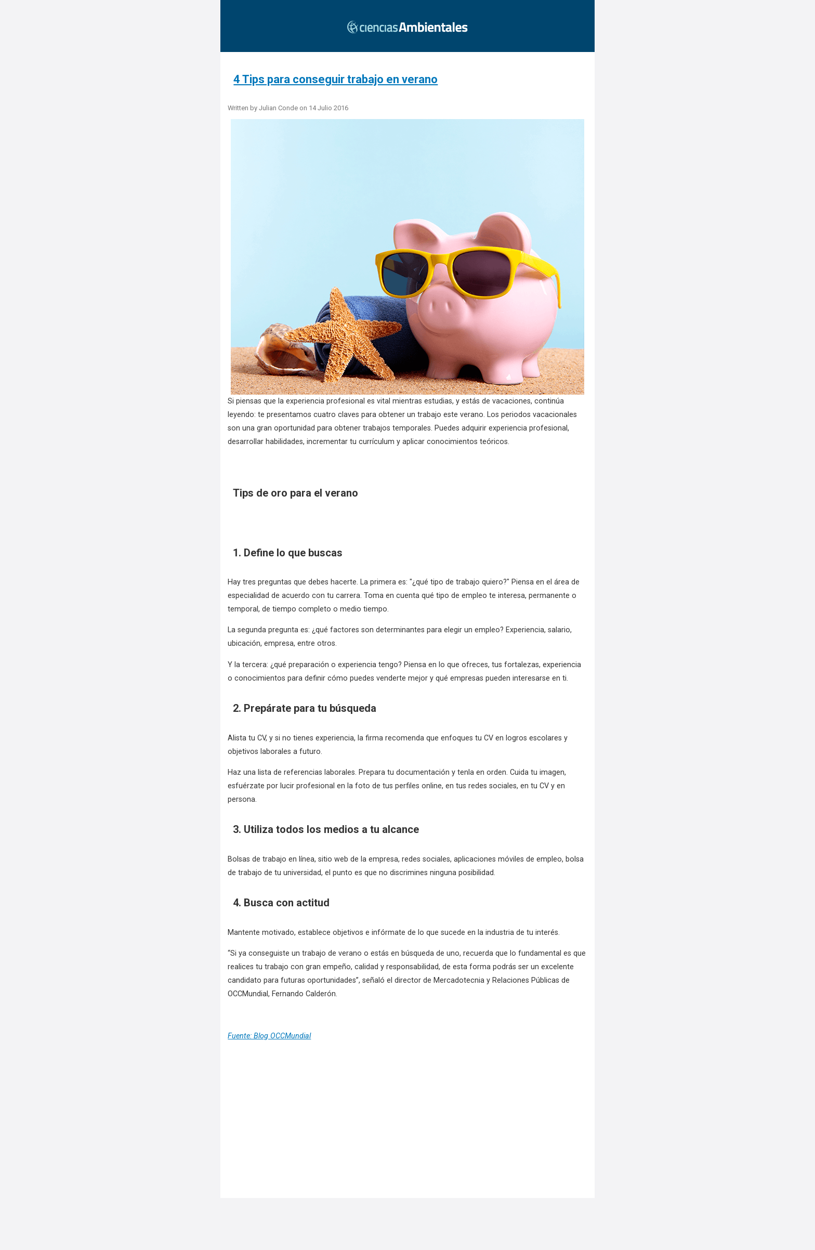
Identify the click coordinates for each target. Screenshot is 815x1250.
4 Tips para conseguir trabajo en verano (335, 79)
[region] (411, 1136)
